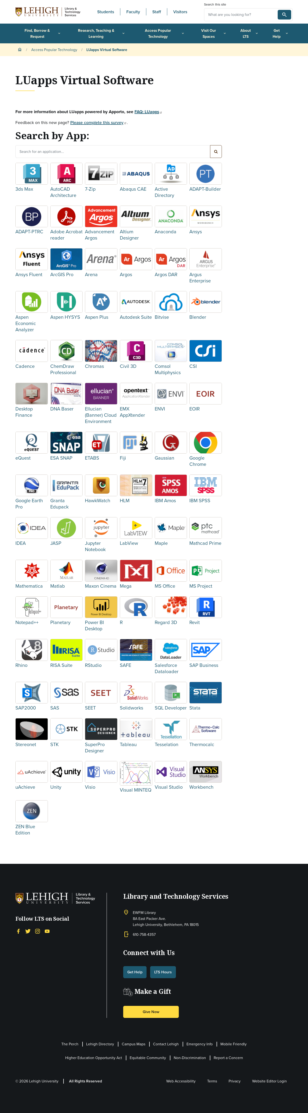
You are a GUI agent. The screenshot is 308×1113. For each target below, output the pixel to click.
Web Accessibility (181, 1081)
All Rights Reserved (85, 1081)
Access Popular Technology (165, 33)
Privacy (235, 1081)
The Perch (69, 1044)
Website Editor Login (269, 1081)
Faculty (133, 12)
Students (105, 12)
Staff (156, 12)
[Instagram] (37, 931)
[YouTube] (47, 931)
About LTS (249, 33)
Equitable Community (148, 1058)
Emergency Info (199, 1044)
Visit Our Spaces (214, 33)
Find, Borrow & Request (43, 33)
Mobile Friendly (233, 1044)
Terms (212, 1081)
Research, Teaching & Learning (101, 33)
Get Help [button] (134, 972)
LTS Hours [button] (163, 972)
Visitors (180, 12)
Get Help (281, 33)
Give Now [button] (151, 1012)
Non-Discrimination (190, 1058)
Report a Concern (228, 1058)
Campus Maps (133, 1044)
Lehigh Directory (100, 1044)
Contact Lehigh (166, 1044)
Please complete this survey (98, 122)
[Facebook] (18, 931)
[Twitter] (28, 931)
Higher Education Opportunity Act (93, 1058)
